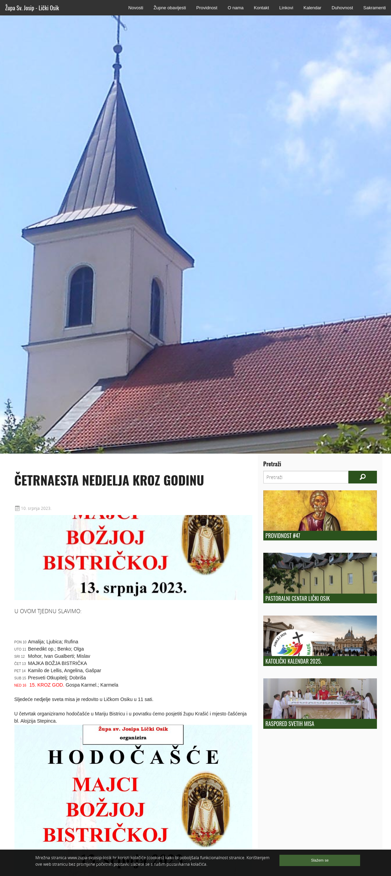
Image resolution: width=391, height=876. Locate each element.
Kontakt (261, 7)
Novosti (135, 7)
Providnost (206, 7)
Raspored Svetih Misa (289, 724)
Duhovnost (342, 7)
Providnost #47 (282, 536)
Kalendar (312, 7)
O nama (235, 7)
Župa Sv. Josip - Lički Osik (32, 7)
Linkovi (286, 7)
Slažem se (320, 860)
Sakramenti (374, 7)
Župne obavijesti (169, 7)
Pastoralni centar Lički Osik (297, 598)
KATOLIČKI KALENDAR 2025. (293, 661)
